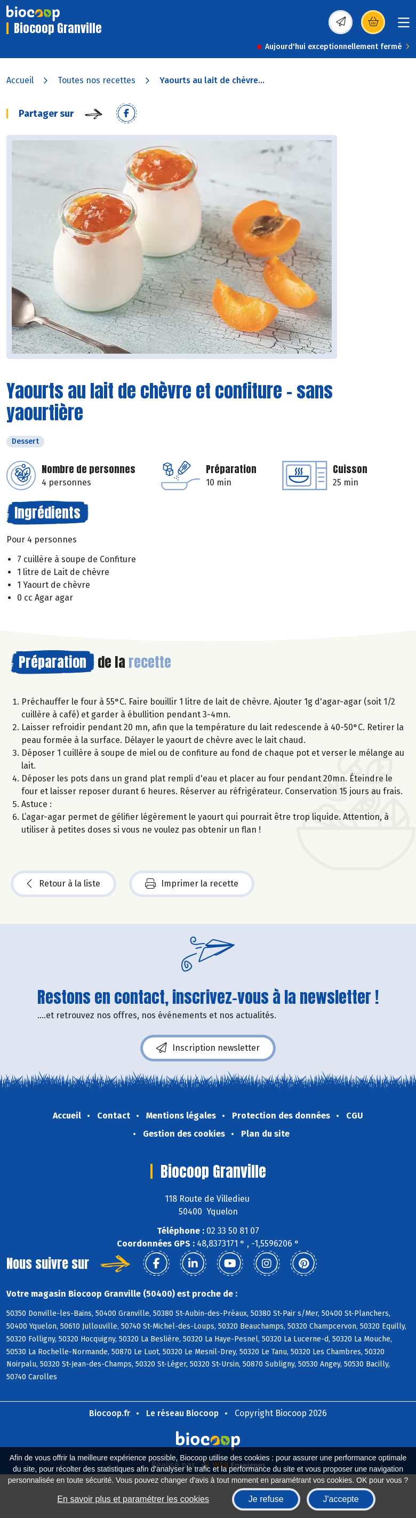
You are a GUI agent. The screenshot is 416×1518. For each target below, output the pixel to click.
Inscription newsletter (208, 1048)
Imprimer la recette (191, 883)
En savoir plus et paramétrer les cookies (133, 1499)
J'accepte (341, 1499)
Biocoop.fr (109, 1413)
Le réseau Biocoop (182, 1413)
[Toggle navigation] (404, 26)
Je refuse (266, 1499)
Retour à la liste (63, 883)
